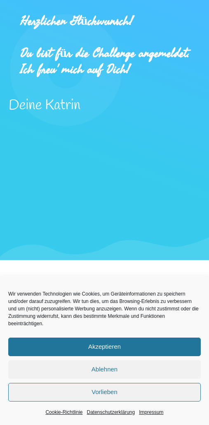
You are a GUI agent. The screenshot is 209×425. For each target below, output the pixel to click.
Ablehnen (104, 369)
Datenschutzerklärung (111, 412)
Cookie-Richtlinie (63, 412)
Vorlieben (104, 391)
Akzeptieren (104, 346)
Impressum (151, 412)
